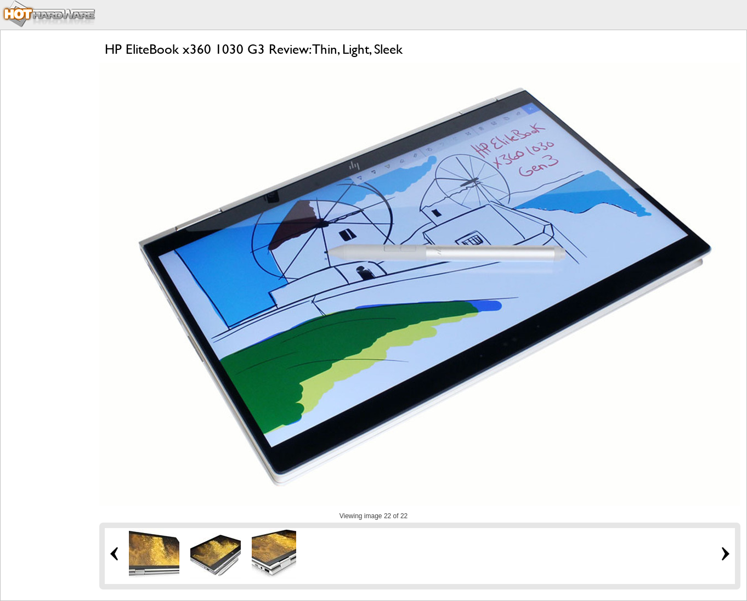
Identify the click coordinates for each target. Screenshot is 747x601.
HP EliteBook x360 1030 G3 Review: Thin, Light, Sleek (254, 49)
